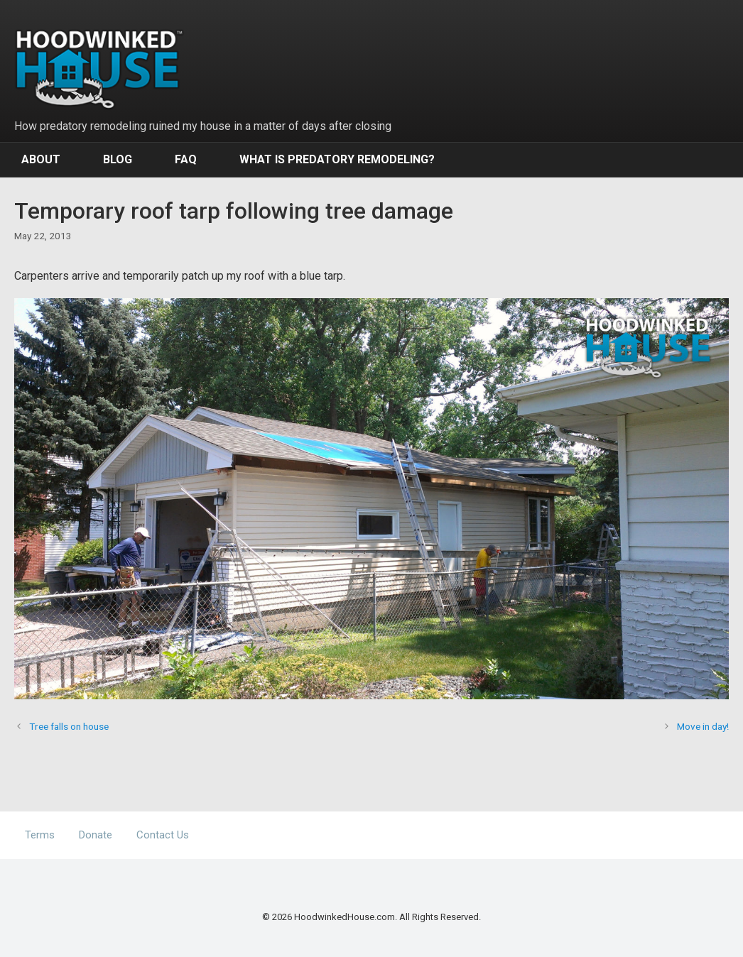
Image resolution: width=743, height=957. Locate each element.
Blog (117, 159)
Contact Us (162, 835)
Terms (40, 835)
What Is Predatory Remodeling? (337, 159)
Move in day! (703, 726)
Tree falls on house (69, 726)
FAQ (186, 159)
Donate (95, 835)
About (40, 159)
